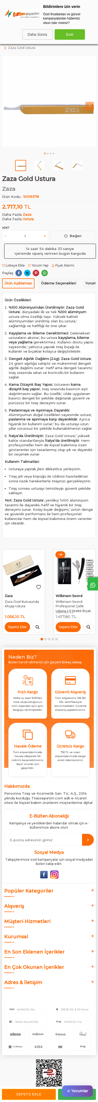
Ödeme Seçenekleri (58, 283)
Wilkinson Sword (69, 596)
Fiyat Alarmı (62, 265)
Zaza (8, 189)
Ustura (28, 219)
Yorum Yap (38, 265)
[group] (49, 101)
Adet (5, 227)
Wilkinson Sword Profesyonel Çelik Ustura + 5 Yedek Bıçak (73, 606)
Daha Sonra (37, 34)
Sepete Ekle (28, 1094)
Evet (69, 34)
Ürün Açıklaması (18, 283)
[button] (45, 153)
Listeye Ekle (13, 265)
